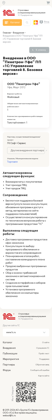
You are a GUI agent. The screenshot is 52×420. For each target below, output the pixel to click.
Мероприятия (11, 359)
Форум (7, 370)
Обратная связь (42, 365)
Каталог (7, 342)
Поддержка (44, 359)
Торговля (12, 162)
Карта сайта (43, 376)
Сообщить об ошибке (39, 370)
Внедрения (18, 33)
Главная (7, 33)
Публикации (10, 353)
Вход (46, 22)
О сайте (45, 342)
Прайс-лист (44, 354)
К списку (41, 50)
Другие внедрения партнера (27, 150)
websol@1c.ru (9, 415)
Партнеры (9, 364)
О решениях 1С (42, 348)
